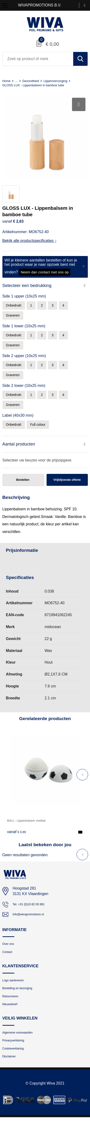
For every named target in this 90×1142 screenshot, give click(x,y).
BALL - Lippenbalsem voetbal (31, 832)
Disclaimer (11, 1081)
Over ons (9, 957)
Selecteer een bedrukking (28, 285)
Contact (8, 966)
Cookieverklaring (16, 1072)
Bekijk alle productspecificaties (29, 241)
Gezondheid (34, 81)
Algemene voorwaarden (21, 1053)
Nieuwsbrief (12, 1023)
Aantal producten (19, 451)
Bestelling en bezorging (21, 1005)
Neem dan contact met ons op (45, 272)
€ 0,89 (17, 843)
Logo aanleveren (16, 996)
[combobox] (38, 59)
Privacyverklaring (16, 1062)
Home (7, 81)
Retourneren (12, 1014)
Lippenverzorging (63, 81)
